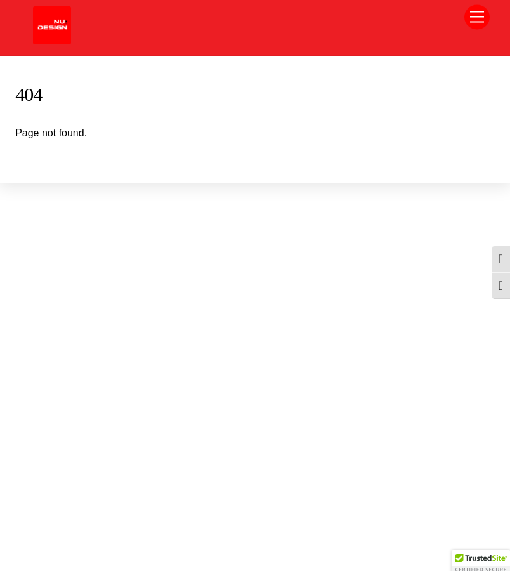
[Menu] (477, 17)
